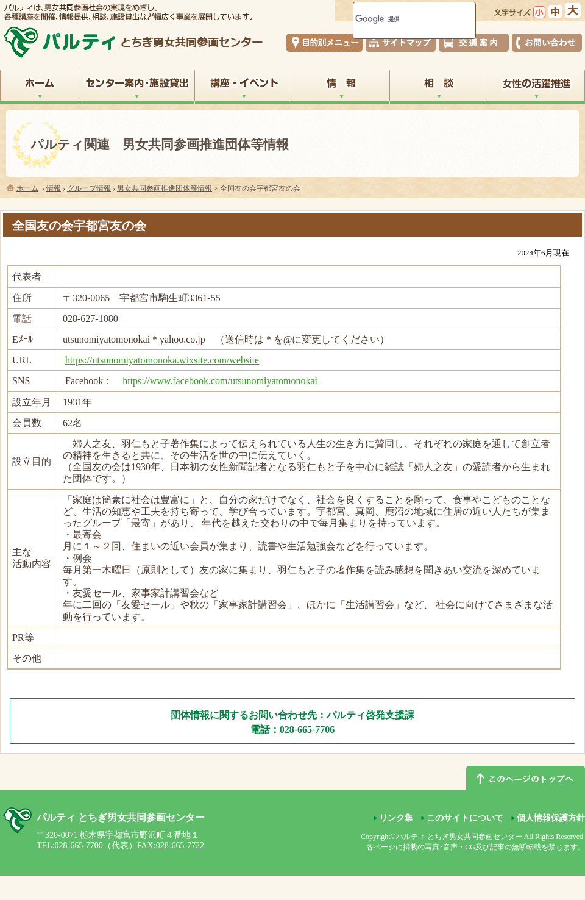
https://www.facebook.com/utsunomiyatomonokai (219, 381)
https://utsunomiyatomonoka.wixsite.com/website (162, 360)
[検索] (399, 19)
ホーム (27, 188)
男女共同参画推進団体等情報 (164, 188)
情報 (53, 188)
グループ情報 (89, 188)
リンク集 (396, 818)
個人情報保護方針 (551, 818)
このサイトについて (465, 818)
